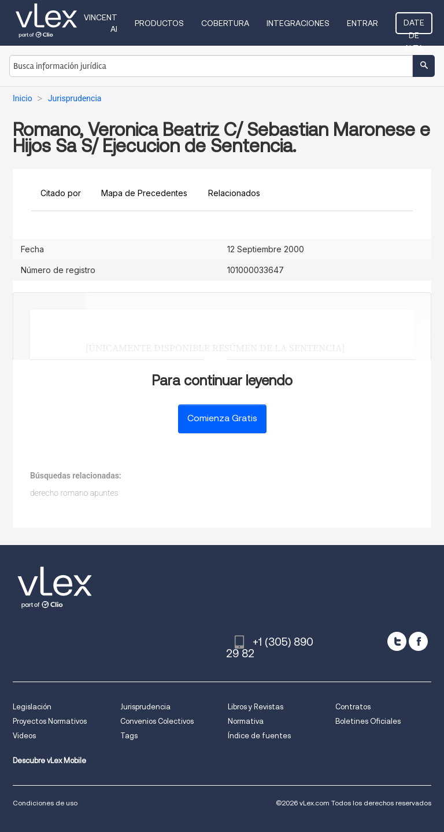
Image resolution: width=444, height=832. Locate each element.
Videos (24, 735)
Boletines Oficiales (368, 721)
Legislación (32, 706)
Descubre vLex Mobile (49, 760)
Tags (129, 735)
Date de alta (414, 26)
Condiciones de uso (45, 803)
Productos (159, 23)
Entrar (362, 23)
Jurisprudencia (145, 706)
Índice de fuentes (259, 735)
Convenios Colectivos (157, 721)
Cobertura (225, 23)
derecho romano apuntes (74, 493)
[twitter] (396, 641)
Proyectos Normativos (50, 721)
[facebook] (418, 641)
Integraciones (298, 23)
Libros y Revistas (255, 706)
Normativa (246, 721)
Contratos (353, 706)
